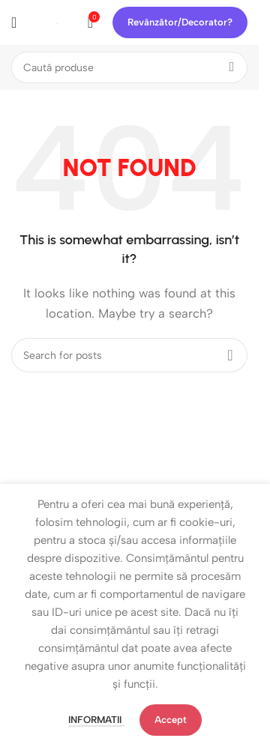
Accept (170, 719)
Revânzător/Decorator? (180, 22)
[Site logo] (57, 22)
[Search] (129, 67)
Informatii (96, 719)
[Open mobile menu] (14, 22)
